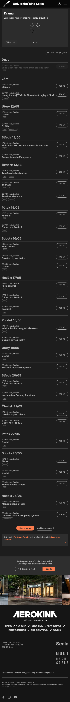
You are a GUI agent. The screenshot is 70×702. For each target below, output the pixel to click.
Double (11, 176)
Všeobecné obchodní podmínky (14, 684)
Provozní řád (57, 684)
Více (10, 42)
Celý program (25, 528)
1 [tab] (34, 42)
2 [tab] (36, 42)
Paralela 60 (13, 129)
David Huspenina (27, 682)
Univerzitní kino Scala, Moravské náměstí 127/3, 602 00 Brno (12, 644)
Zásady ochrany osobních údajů (39, 684)
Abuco (11, 682)
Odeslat (49, 569)
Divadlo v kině (7, 518)
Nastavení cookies (8, 687)
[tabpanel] (35, 28)
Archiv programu (44, 528)
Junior (5, 250)
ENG (4, 118)
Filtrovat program (56, 52)
